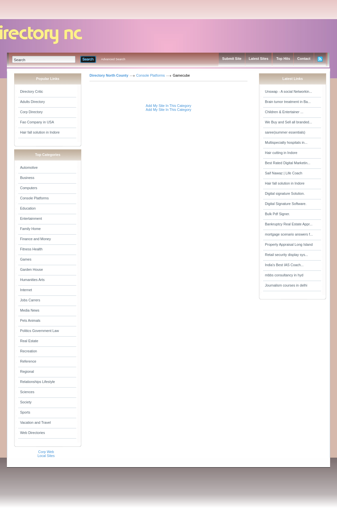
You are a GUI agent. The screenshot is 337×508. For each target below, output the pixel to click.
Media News (29, 310)
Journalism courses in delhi (286, 285)
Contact (303, 59)
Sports (25, 412)
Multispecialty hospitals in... (286, 142)
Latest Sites (259, 59)
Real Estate (29, 341)
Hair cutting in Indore (281, 153)
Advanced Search (113, 59)
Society (26, 402)
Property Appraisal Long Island (289, 244)
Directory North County (109, 75)
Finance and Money (35, 239)
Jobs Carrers (30, 300)
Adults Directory (32, 102)
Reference (28, 361)
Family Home (30, 229)
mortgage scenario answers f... (289, 234)
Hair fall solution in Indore (40, 132)
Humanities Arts (32, 280)
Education (28, 208)
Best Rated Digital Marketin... (287, 163)
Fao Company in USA (37, 122)
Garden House (31, 269)
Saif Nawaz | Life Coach (283, 173)
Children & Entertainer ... (284, 112)
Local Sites (46, 456)
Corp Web (46, 452)
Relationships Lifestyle (37, 382)
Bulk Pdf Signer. (277, 214)
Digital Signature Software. (285, 204)
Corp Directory (31, 112)
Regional (27, 371)
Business (27, 178)
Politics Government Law (39, 331)
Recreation (28, 351)
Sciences (27, 392)
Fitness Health (31, 249)
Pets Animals (30, 320)
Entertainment (31, 218)
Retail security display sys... (286, 255)
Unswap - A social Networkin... (288, 91)
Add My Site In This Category (168, 106)
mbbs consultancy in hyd (284, 275)
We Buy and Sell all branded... (288, 122)
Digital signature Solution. (285, 193)
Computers (28, 188)
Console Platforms (34, 198)
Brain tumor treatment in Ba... (288, 102)
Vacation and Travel (35, 422)
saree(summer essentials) (285, 132)
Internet (26, 290)
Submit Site (232, 59)
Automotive (29, 167)
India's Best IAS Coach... (284, 265)
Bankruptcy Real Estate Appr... (289, 224)
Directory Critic (31, 91)
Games (25, 259)
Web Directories (32, 433)
